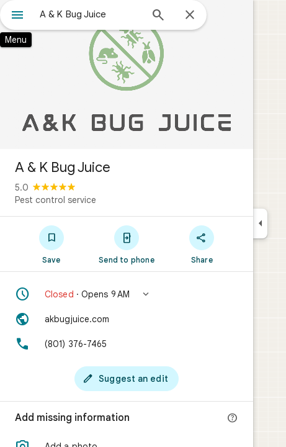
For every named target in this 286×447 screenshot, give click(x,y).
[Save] (51, 244)
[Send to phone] (126, 244)
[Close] (190, 15)
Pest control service (55, 199)
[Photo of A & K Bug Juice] (126, 74)
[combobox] (90, 14)
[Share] (201, 244)
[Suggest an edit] (126, 379)
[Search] (158, 16)
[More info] (233, 418)
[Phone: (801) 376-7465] (126, 344)
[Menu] (17, 16)
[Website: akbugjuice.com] (126, 319)
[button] (126, 294)
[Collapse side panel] (260, 223)
